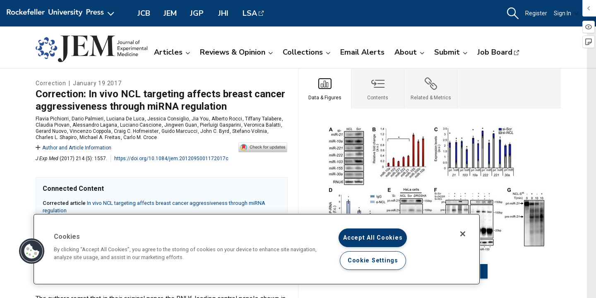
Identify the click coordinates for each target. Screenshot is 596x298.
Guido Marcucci (179, 131)
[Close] (463, 234)
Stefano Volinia (249, 131)
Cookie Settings (373, 260)
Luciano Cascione (140, 125)
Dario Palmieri (87, 119)
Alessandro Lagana (94, 125)
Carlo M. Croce (140, 137)
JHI (223, 13)
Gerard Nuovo (51, 131)
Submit (450, 52)
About (409, 52)
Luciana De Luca (125, 119)
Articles (172, 52)
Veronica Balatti (262, 125)
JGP (197, 13)
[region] (256, 249)
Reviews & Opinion (236, 52)
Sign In (566, 13)
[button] (513, 13)
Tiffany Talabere (263, 119)
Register (536, 13)
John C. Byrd (214, 131)
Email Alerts (362, 52)
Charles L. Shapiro (56, 137)
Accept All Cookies (372, 237)
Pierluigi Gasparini (220, 125)
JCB (143, 13)
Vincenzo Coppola (90, 131)
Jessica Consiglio (168, 119)
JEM (170, 13)
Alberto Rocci (226, 119)
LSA (250, 13)
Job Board (494, 52)
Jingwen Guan (180, 125)
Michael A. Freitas (99, 137)
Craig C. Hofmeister (136, 131)
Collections (306, 52)
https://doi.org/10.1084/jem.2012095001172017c (171, 158)
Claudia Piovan (53, 125)
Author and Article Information (73, 148)
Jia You (200, 119)
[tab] (324, 88)
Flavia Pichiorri (52, 119)
